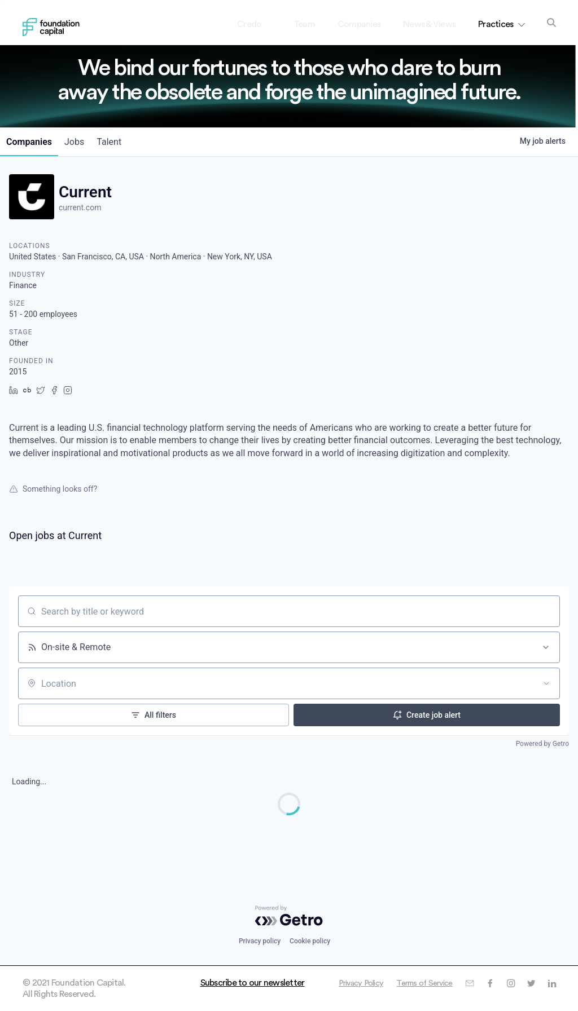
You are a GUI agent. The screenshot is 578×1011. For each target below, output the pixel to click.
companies (32, 141)
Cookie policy (310, 941)
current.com (80, 207)
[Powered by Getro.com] (289, 916)
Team (304, 24)
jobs (83, 141)
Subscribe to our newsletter (252, 982)
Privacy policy (260, 941)
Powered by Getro (542, 744)
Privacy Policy (442, 982)
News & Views (429, 24)
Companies (359, 24)
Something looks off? (53, 488)
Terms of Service (512, 982)
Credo (259, 24)
